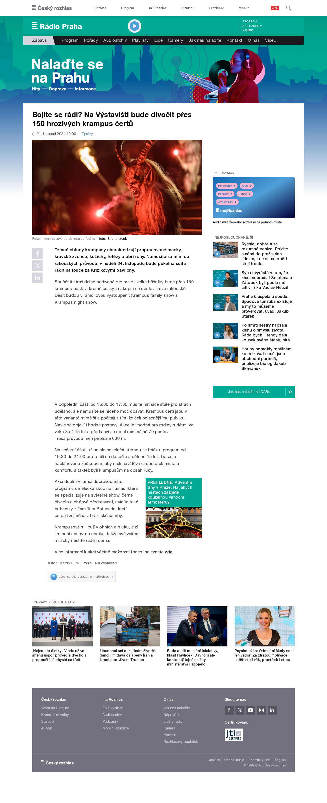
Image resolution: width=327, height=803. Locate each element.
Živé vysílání (227, 201)
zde (168, 551)
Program (127, 8)
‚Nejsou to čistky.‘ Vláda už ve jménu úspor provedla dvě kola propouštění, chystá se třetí (59, 655)
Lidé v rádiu (173, 721)
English (280, 760)
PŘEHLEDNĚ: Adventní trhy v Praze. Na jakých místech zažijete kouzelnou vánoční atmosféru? (170, 492)
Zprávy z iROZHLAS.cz (54, 602)
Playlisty (140, 40)
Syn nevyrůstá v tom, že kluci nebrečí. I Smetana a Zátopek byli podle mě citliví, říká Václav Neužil (267, 280)
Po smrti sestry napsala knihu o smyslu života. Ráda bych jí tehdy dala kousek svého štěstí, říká (266, 332)
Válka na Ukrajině (55, 708)
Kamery (248, 30)
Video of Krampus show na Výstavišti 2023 (125, 353)
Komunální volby (55, 715)
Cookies (214, 760)
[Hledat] (289, 8)
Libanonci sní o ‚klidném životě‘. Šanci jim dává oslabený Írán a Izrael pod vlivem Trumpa (128, 655)
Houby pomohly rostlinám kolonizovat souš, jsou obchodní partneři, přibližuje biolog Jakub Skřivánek (267, 359)
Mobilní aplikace (115, 728)
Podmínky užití (259, 760)
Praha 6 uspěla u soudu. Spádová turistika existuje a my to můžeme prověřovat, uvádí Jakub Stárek (267, 306)
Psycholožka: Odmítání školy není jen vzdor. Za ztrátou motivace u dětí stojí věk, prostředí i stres (264, 655)
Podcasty (110, 721)
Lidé (158, 40)
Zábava (39, 40)
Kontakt (234, 40)
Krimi (247, 185)
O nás (254, 40)
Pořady (91, 40)
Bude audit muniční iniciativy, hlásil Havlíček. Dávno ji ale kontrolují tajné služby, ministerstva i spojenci (192, 657)
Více (271, 40)
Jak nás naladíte (205, 40)
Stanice (187, 8)
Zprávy (87, 134)
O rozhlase (216, 8)
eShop (46, 728)
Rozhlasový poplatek (181, 742)
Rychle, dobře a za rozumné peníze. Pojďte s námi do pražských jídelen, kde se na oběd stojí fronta (265, 254)
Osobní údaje (234, 760)
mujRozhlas (157, 8)
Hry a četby (226, 185)
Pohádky (225, 193)
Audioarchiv (252, 26)
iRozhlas (100, 8)
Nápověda (172, 715)
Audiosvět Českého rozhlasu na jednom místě (247, 222)
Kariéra (169, 728)
